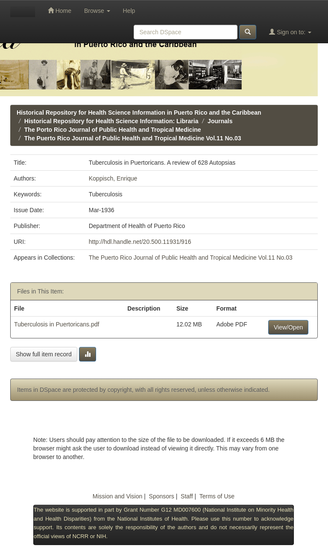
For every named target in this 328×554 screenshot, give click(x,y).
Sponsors (161, 496)
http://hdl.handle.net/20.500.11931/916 (140, 241)
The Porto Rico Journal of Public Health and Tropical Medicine (112, 129)
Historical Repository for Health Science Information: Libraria (111, 121)
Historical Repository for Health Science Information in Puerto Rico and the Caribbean (139, 112)
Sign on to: (290, 32)
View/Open (288, 327)
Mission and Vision (117, 496)
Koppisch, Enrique (113, 178)
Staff (187, 496)
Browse (97, 10)
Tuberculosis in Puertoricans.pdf (56, 324)
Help (129, 10)
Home (59, 10)
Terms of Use (216, 496)
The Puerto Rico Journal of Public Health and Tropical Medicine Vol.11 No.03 (132, 138)
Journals (220, 121)
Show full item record (44, 354)
